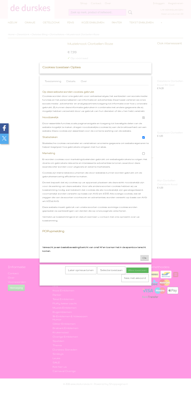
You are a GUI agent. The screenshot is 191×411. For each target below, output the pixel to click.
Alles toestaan (137, 277)
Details (71, 88)
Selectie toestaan (111, 277)
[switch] (143, 125)
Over (84, 88)
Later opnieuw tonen (81, 277)
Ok (145, 265)
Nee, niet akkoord (135, 285)
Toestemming (53, 88)
